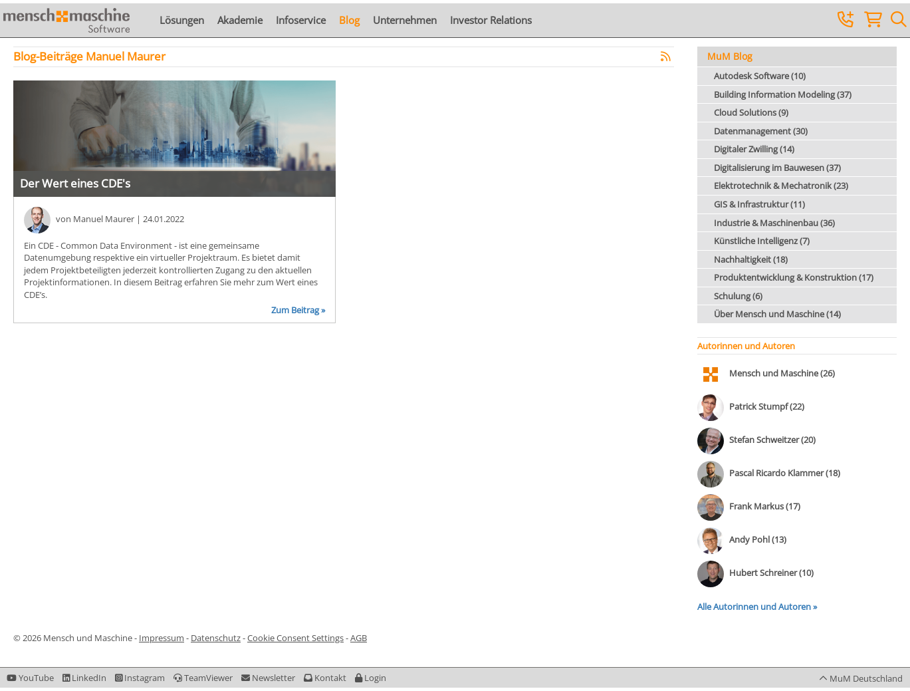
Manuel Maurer (103, 219)
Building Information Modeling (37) (783, 94)
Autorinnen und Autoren (746, 346)
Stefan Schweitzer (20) (772, 440)
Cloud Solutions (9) (751, 112)
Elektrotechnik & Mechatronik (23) (781, 186)
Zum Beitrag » (298, 310)
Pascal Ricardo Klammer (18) (784, 474)
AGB (358, 638)
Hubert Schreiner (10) (771, 573)
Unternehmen (405, 20)
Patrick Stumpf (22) (766, 407)
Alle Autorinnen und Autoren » (757, 607)
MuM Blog (729, 56)
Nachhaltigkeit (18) (751, 259)
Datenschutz (216, 638)
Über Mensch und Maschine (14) (777, 314)
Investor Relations (491, 20)
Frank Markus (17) (764, 507)
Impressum (161, 638)
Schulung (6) (738, 296)
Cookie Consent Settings (295, 638)
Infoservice (301, 20)
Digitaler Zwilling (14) (754, 149)
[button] (370, 678)
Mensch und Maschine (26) (782, 374)
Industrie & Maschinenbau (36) (774, 223)
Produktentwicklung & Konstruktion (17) (793, 277)
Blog (349, 20)
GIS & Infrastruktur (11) (759, 204)
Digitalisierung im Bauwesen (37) (777, 168)
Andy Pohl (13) (757, 540)
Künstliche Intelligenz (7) (762, 241)
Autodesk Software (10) (760, 76)
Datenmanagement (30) (761, 131)
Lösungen (182, 20)
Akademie (240, 20)
